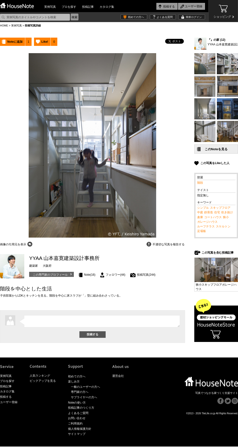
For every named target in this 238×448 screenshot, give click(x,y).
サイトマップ (76, 435)
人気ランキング (40, 377)
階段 (200, 182)
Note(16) (89, 274)
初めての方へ (136, 17)
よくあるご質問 (78, 414)
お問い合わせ (76, 419)
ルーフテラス (206, 226)
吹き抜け (227, 212)
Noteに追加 (15, 41)
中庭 (200, 212)
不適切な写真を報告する (169, 244)
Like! (44, 41)
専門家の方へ (79, 393)
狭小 (226, 217)
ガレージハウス (207, 222)
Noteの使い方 (77, 404)
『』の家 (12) (216, 39)
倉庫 (200, 217)
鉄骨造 (208, 212)
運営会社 (118, 377)
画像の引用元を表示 (13, 244)
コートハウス (213, 217)
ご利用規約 (75, 425)
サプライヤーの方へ (84, 398)
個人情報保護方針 (79, 430)
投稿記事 (88, 6)
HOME (4, 25)
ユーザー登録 (8, 403)
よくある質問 (165, 17)
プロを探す (69, 6)
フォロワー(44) (115, 274)
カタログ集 (107, 6)
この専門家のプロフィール (50, 274)
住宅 (217, 212)
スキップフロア (220, 207)
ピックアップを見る (43, 382)
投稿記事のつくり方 (81, 409)
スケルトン (223, 226)
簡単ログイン (194, 17)
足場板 (201, 231)
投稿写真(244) (146, 274)
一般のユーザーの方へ (85, 388)
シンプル (203, 207)
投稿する (6, 398)
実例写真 (50, 6)
